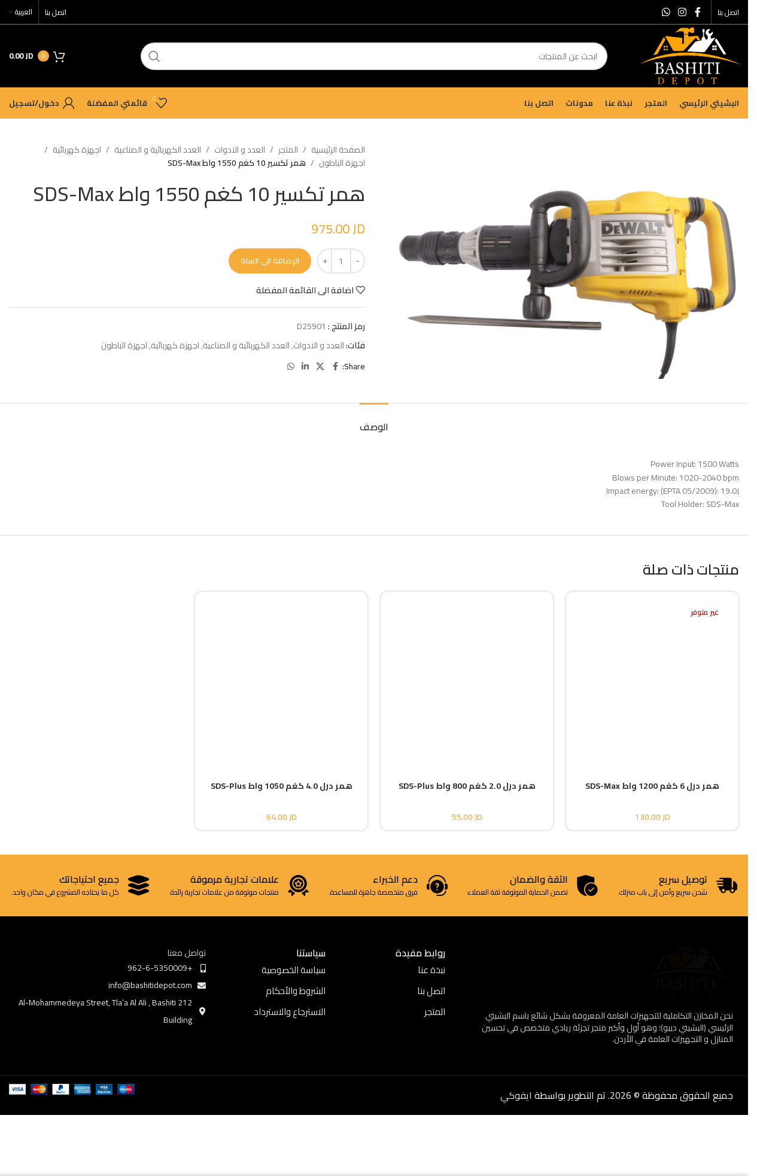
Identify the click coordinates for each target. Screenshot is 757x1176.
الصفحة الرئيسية (338, 149)
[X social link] (320, 366)
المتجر (288, 149)
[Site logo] (690, 55)
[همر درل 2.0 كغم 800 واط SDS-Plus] (467, 675)
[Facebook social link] (698, 12)
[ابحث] (374, 56)
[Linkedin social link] (305, 366)
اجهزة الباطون (342, 162)
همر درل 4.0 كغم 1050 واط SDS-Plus (281, 786)
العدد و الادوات (239, 149)
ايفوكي (516, 1095)
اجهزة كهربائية (77, 149)
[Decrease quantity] (357, 261)
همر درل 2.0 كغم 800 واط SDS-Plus (467, 786)
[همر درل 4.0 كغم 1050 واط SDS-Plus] (281, 675)
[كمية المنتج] (341, 261)
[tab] (374, 421)
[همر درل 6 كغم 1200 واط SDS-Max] (652, 675)
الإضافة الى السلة (270, 260)
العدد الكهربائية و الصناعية (157, 149)
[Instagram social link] (682, 12)
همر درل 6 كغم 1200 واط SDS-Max (652, 786)
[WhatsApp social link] (666, 12)
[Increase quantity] (324, 261)
